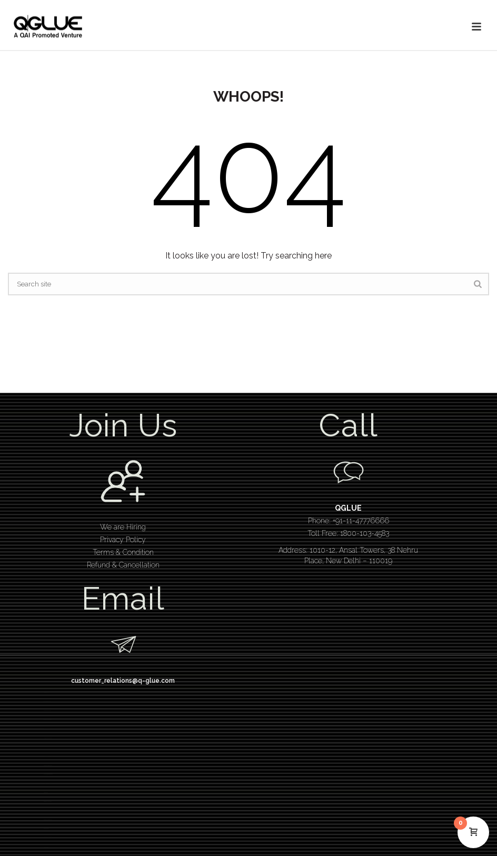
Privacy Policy (123, 539)
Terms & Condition (123, 552)
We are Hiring (123, 527)
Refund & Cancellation (123, 565)
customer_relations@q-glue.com (123, 680)
